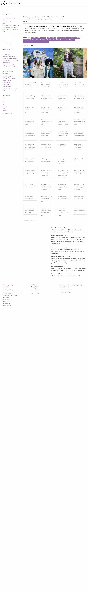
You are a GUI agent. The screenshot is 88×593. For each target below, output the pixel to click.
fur (41, 104)
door (59, 158)
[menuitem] (52, 3)
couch (42, 129)
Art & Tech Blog (35, 579)
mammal (66, 127)
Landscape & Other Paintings (10, 581)
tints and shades (44, 131)
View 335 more (53, 42)
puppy (62, 243)
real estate (5, 106)
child (4, 99)
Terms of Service (35, 575)
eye (60, 99)
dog (3, 101)
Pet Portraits (5, 573)
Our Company (34, 571)
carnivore (29, 99)
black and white (6, 95)
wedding (4, 110)
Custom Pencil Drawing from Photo (11, 25)
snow (49, 186)
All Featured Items (7, 49)
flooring (42, 132)
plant (26, 132)
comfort (82, 102)
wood (32, 99)
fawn (26, 102)
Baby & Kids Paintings (8, 577)
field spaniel (27, 247)
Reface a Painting (7, 80)
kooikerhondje (44, 393)
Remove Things (6, 82)
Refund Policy (34, 577)
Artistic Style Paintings (8, 71)
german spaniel (61, 391)
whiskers (32, 102)
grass (26, 131)
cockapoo (33, 245)
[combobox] (11, 43)
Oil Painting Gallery (7, 571)
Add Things (5, 73)
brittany (46, 390)
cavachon (78, 359)
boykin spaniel (63, 213)
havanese (76, 363)
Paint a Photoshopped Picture (9, 78)
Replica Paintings (7, 86)
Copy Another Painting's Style (10, 90)
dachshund (45, 272)
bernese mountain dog (62, 304)
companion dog (30, 100)
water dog (29, 158)
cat (3, 97)
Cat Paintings (5, 585)
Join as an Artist (6, 592)
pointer (66, 189)
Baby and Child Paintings (8, 64)
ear (42, 189)
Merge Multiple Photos (8, 77)
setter (26, 218)
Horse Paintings (6, 587)
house (4, 104)
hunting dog (82, 304)
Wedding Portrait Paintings (9, 66)
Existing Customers (65, 573)
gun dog (59, 102)
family (4, 102)
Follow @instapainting (65, 578)
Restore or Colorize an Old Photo (10, 88)
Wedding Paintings (7, 579)
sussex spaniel (44, 336)
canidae (29, 159)
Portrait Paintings (7, 54)
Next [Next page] (33, 45)
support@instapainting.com (77, 571)
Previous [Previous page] (27, 45)
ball (35, 99)
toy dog (75, 159)
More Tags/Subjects (7, 113)
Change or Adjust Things (8, 75)
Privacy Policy (35, 573)
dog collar (45, 188)
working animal (44, 100)
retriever (82, 131)
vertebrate (62, 184)
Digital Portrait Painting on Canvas (11, 33)
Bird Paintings (6, 589)
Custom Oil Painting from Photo (10, 27)
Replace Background (7, 84)
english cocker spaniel (45, 275)
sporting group (63, 131)
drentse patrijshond (45, 391)
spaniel (28, 102)
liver (25, 100)
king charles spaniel (80, 158)
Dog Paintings (6, 583)
